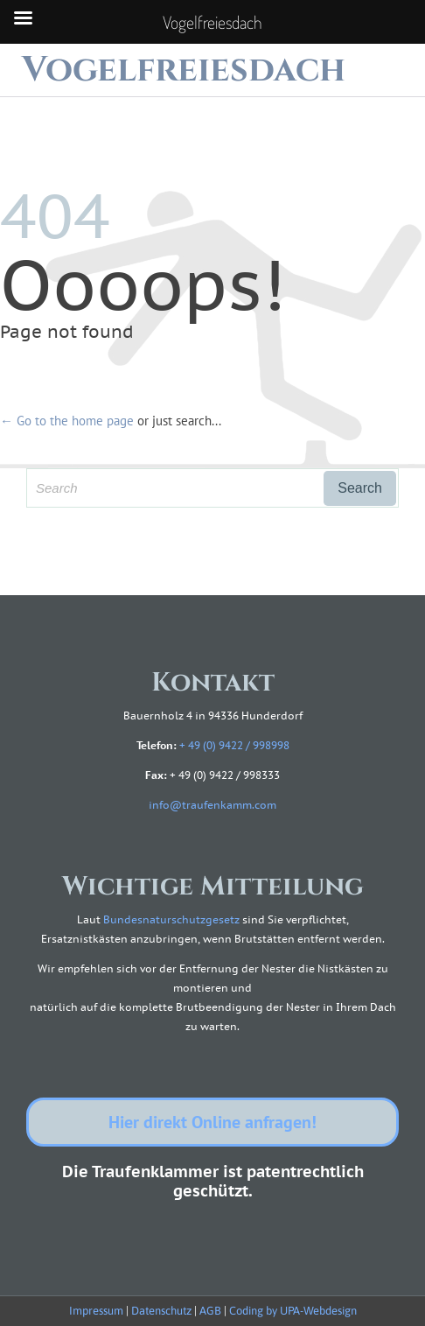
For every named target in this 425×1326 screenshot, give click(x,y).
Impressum (96, 1310)
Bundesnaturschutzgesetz (171, 919)
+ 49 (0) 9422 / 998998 (234, 745)
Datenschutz (161, 1310)
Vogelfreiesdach (183, 70)
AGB (210, 1310)
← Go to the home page (67, 420)
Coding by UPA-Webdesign (293, 1310)
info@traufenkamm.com (212, 804)
